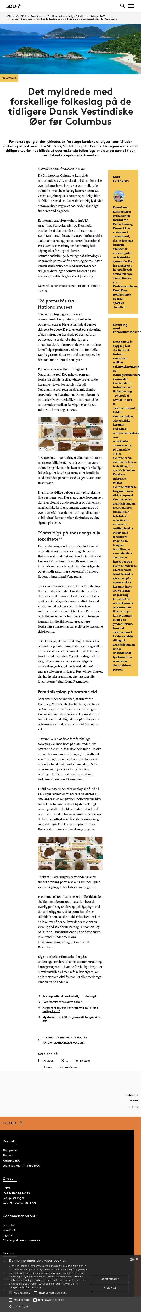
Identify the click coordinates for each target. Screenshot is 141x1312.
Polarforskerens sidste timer (60, 1001)
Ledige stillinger (13, 1205)
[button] (10, 1292)
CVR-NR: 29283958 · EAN (19, 1210)
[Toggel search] (122, 6)
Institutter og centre (17, 1200)
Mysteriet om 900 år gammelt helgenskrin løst (69, 1018)
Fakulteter (36, 16)
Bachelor (9, 1232)
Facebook (46, 1060)
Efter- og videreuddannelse (21, 1247)
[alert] (70, 1283)
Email (47, 1070)
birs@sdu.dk (65, 169)
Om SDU (21, 16)
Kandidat (9, 1237)
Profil (6, 1195)
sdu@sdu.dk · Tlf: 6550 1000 (21, 1172)
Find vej (8, 1162)
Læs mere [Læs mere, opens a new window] (35, 1287)
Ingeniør (8, 1242)
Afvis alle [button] (110, 1287)
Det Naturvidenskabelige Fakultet (66, 16)
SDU (8, 16)
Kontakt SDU (11, 1167)
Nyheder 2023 (97, 16)
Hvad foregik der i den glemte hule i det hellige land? (68, 1009)
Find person (10, 1157)
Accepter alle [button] (110, 1279)
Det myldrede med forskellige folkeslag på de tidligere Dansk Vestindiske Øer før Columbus (64, 19)
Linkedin (82, 1060)
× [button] (137, 1259)
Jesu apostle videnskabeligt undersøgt (67, 996)
